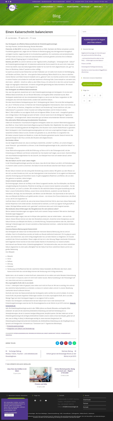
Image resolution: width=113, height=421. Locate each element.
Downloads (87, 400)
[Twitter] (84, 95)
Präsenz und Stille (41, 384)
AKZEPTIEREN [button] (9, 415)
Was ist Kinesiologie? (59, 1)
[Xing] (84, 100)
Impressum (91, 413)
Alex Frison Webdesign (41, 413)
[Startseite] (44, 21)
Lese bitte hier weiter (74, 417)
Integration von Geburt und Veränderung (20, 328)
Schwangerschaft (65, 333)
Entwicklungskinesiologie (15, 326)
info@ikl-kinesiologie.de (70, 407)
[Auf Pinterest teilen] (66, 343)
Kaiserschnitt (52, 333)
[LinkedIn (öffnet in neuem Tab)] (11, 2)
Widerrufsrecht (83, 413)
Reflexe (58, 333)
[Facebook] (89, 95)
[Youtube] (89, 100)
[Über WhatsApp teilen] (74, 343)
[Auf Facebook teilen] (61, 343)
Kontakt (68, 1)
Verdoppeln (9, 335)
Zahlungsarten (75, 413)
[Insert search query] (94, 31)
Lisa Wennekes (12, 38)
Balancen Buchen (47, 1)
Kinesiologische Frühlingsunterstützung (91, 67)
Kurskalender (36, 1)
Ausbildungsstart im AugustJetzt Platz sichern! (94, 40)
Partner (85, 403)
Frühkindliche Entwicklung (36, 333)
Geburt (46, 333)
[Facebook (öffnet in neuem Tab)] (6, 2)
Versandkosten (67, 413)
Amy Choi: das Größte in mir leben (17, 370)
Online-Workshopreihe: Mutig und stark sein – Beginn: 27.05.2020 (65, 371)
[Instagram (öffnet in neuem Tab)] (8, 2)
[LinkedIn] (100, 95)
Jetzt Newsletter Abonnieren (91, 84)
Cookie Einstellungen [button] (10, 412)
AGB (61, 413)
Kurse (34, 38)
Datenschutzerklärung (53, 413)
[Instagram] (95, 95)
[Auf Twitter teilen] (57, 343)
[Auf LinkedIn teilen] (70, 343)
